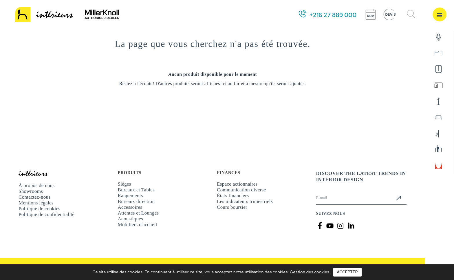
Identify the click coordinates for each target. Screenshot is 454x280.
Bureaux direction (136, 201)
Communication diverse (241, 190)
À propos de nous (37, 185)
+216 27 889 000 (333, 15)
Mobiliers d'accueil (137, 224)
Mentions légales (36, 203)
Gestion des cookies (309, 271)
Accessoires (130, 207)
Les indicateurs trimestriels (245, 201)
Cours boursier (232, 207)
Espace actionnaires (237, 184)
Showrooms (31, 191)
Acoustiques (130, 219)
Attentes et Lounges (138, 213)
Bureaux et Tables (136, 190)
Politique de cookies (39, 208)
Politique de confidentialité (46, 214)
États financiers (233, 195)
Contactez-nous (34, 197)
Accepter (347, 272)
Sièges (124, 184)
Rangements (130, 195)
